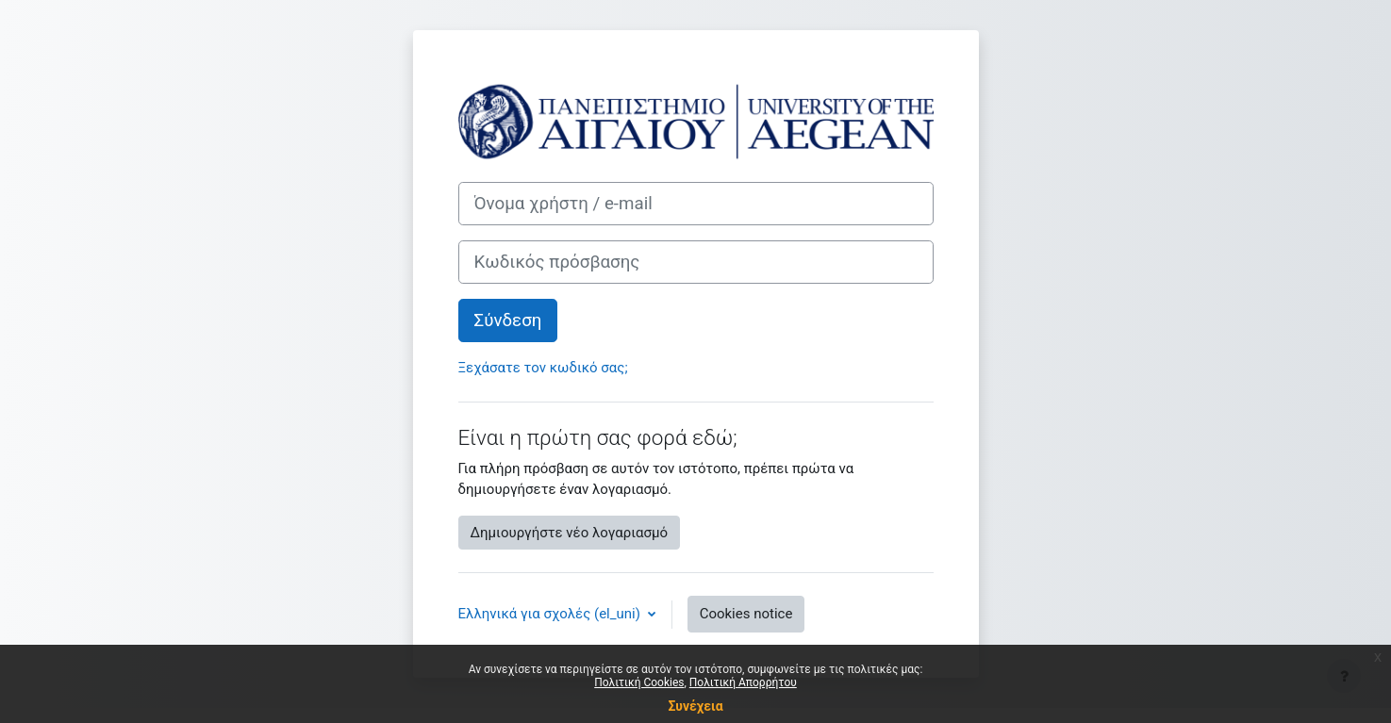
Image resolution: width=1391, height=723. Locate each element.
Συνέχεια (695, 706)
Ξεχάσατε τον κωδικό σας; (543, 367)
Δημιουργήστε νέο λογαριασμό (569, 532)
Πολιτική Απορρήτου (743, 682)
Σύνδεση (508, 320)
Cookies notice (746, 613)
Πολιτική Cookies (639, 682)
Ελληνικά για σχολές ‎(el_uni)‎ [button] (551, 613)
